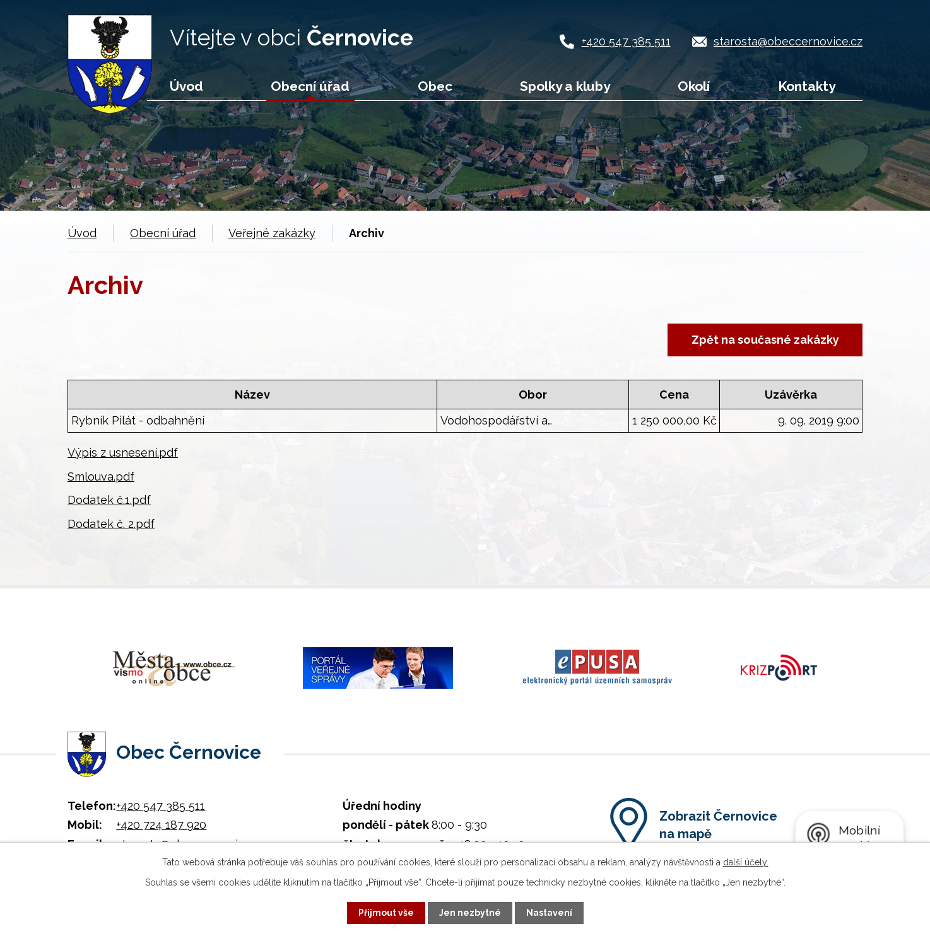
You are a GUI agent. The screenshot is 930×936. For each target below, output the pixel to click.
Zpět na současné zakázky (765, 339)
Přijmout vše (386, 913)
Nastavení (549, 913)
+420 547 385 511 (626, 41)
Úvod (186, 86)
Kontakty (806, 86)
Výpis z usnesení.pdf (123, 452)
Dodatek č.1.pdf (109, 500)
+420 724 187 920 (161, 821)
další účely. (745, 862)
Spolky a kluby (565, 86)
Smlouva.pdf (101, 476)
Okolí (694, 86)
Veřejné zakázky (271, 233)
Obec (435, 86)
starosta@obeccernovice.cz (788, 41)
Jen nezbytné (470, 913)
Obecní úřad (310, 86)
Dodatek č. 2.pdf (111, 523)
